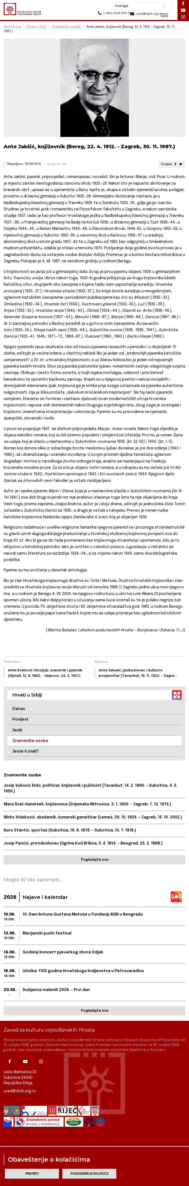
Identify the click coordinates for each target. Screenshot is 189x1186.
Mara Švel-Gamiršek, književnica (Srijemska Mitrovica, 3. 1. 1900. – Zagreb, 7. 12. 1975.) (88, 804)
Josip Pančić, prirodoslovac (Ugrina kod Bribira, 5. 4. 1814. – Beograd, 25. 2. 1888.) (84, 844)
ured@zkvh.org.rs (20, 1091)
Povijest (20, 719)
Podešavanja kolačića (89, 1173)
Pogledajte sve (94, 860)
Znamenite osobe (66, 26)
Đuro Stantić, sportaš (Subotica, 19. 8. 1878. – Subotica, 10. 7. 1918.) (70, 831)
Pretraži (159, 6)
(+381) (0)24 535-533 (103, 14)
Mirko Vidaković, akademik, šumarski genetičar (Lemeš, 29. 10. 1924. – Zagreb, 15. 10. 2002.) (94, 817)
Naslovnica (12, 26)
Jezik (17, 730)
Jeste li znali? (25, 751)
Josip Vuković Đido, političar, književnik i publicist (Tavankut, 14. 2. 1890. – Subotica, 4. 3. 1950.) (91, 788)
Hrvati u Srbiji (37, 26)
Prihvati (32, 1173)
